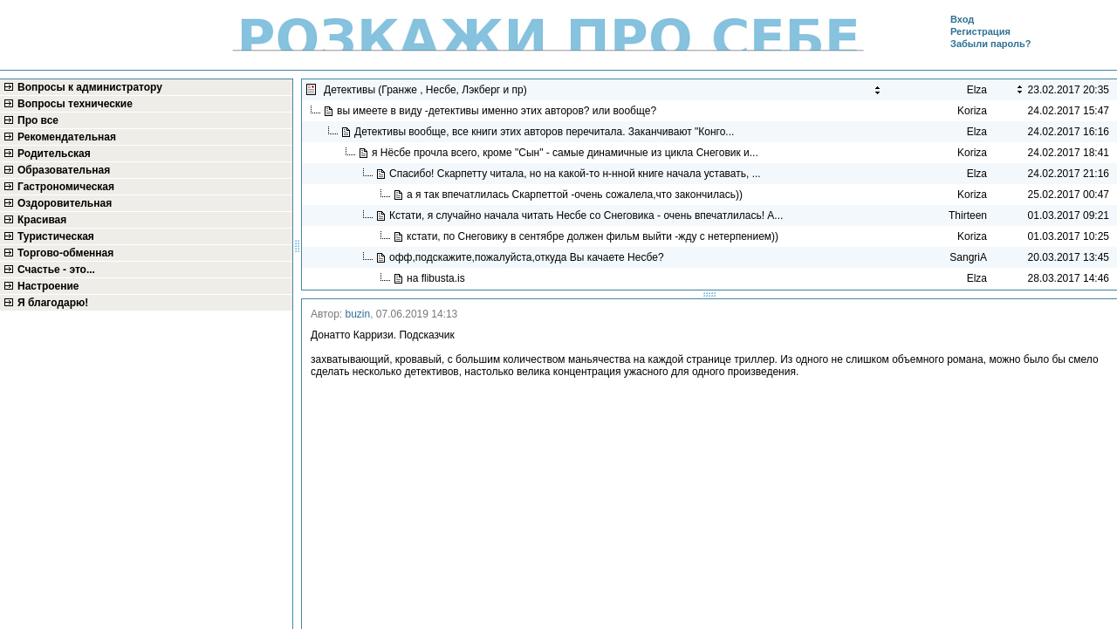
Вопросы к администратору (89, 87)
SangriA (968, 257)
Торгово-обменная (65, 253)
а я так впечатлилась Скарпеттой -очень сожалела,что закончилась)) (578, 194)
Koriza (972, 111)
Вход (962, 19)
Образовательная (63, 170)
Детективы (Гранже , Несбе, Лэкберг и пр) (427, 90)
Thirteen (968, 215)
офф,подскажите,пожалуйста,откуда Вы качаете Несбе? (528, 257)
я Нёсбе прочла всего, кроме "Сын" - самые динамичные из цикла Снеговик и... (566, 153)
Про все (37, 120)
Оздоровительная (64, 203)
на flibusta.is (437, 278)
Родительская (54, 153)
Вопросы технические (75, 104)
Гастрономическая (65, 187)
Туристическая (55, 236)
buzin (358, 314)
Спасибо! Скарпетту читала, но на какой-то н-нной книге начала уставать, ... (576, 174)
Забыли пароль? (990, 43)
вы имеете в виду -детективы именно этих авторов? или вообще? (498, 111)
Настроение (48, 286)
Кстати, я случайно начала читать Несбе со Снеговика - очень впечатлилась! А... (587, 215)
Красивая (41, 220)
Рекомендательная (66, 137)
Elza (977, 132)
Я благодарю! (52, 303)
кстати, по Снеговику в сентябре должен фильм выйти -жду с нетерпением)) (594, 236)
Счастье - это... (56, 269)
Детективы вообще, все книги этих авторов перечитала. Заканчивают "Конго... (545, 132)
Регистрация (980, 31)
